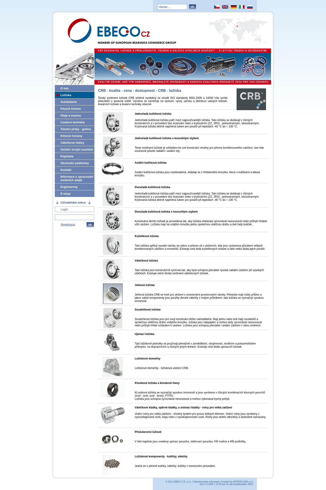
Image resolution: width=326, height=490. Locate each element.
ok (192, 6)
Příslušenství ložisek (148, 432)
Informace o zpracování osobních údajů (76, 178)
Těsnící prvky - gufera (75, 129)
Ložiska (65, 95)
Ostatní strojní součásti (76, 149)
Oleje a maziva (70, 115)
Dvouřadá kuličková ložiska (152, 187)
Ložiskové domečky (147, 358)
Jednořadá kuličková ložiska (153, 113)
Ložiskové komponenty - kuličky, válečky (161, 456)
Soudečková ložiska (148, 309)
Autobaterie (68, 102)
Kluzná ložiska (70, 108)
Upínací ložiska (144, 334)
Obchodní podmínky (74, 163)
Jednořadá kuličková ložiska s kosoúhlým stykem (167, 138)
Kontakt (65, 170)
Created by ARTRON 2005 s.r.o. (237, 481)
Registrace (68, 224)
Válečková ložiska (146, 260)
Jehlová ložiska (145, 285)
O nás (64, 88)
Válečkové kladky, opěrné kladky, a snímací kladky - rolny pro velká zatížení (183, 407)
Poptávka (67, 156)
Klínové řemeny (71, 136)
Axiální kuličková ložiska (151, 162)
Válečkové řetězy (72, 142)
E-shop (65, 193)
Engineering (68, 187)
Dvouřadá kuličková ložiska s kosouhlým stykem (166, 211)
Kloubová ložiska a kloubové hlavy (157, 383)
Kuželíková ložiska (147, 236)
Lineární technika (72, 122)
